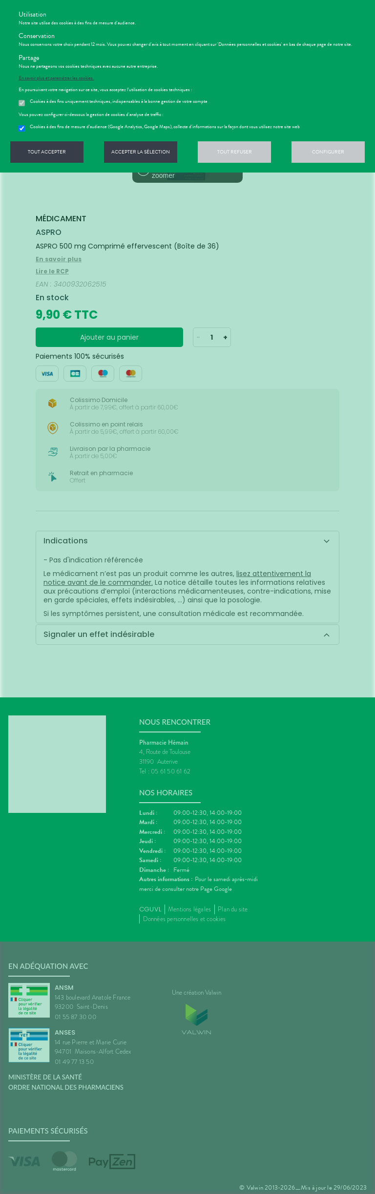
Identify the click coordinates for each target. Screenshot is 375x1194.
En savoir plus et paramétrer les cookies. (56, 78)
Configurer (328, 151)
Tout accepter (47, 151)
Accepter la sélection (140, 151)
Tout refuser (234, 151)
